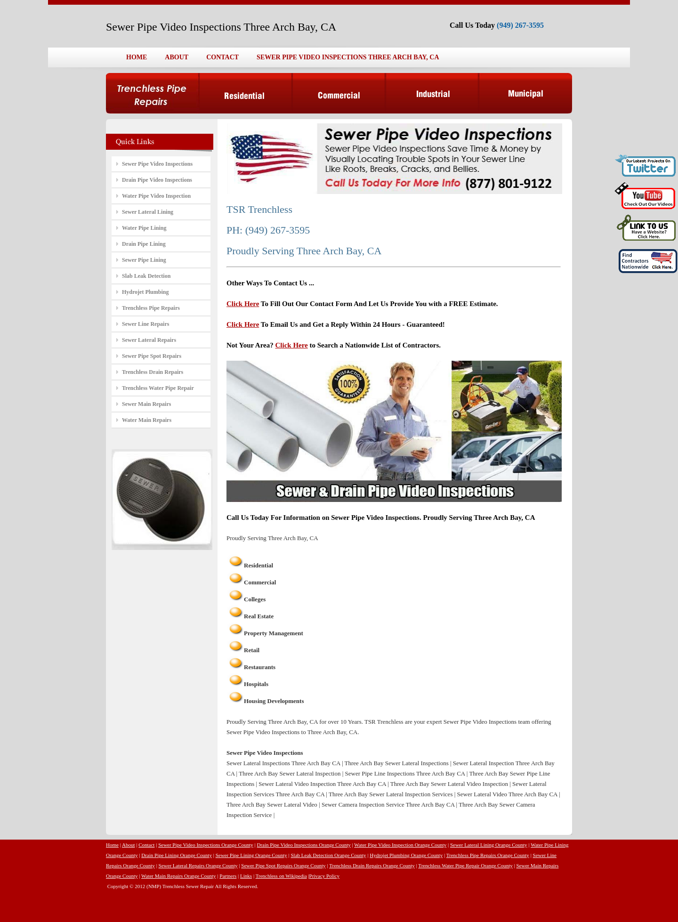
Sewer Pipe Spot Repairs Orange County (283, 865)
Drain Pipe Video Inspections (157, 180)
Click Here (242, 303)
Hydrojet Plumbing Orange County (406, 855)
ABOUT (176, 57)
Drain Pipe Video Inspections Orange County (304, 845)
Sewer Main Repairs (146, 404)
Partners (227, 876)
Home (112, 845)
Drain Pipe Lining (144, 244)
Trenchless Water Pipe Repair (158, 388)
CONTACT (222, 57)
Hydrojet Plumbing (145, 292)
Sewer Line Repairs (145, 324)
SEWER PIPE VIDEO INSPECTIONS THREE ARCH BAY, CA (348, 57)
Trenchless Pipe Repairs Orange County (487, 855)
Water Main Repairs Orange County (178, 876)
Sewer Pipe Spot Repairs (151, 356)
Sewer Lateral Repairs (149, 340)
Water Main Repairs (146, 420)
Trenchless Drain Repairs (152, 372)
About (128, 845)
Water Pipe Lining (144, 228)
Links (246, 876)
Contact (146, 845)
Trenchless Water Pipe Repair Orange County (465, 865)
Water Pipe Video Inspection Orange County (400, 845)
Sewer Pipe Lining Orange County (251, 855)
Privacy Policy (324, 876)
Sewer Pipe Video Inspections (157, 164)
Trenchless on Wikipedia (281, 876)
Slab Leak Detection (146, 276)
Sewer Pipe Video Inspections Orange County (205, 845)
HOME (136, 57)
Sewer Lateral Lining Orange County (488, 845)
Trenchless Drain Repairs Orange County (372, 865)
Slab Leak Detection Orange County (328, 855)
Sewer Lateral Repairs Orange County (198, 865)
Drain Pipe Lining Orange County (176, 855)
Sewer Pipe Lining (144, 260)
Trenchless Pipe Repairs (151, 308)
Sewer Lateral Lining (147, 212)
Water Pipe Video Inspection (156, 196)
